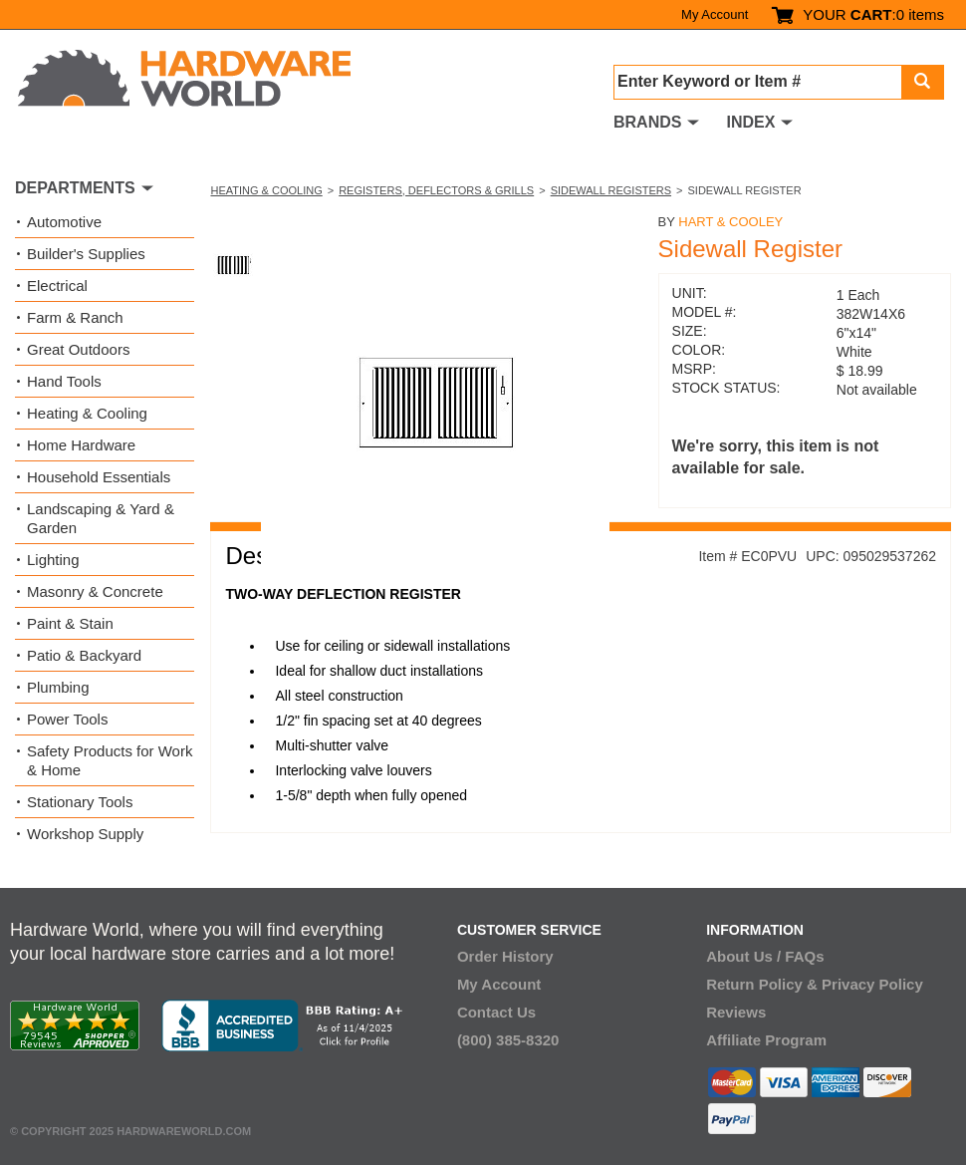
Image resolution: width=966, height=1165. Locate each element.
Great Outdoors (78, 349)
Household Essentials (98, 476)
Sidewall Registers (611, 190)
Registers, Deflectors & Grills (436, 190)
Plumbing (58, 687)
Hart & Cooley (730, 221)
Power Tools (67, 719)
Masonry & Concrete (95, 591)
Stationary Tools (79, 801)
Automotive (64, 221)
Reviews (736, 1012)
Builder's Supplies (86, 253)
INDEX (750, 122)
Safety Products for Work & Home (109, 760)
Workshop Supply (85, 833)
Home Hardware (81, 445)
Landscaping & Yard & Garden (100, 518)
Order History (505, 956)
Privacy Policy (872, 984)
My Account (714, 14)
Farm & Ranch (75, 317)
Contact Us (496, 1012)
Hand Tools (64, 381)
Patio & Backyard (84, 655)
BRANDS (647, 122)
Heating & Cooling (266, 190)
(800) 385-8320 (508, 1039)
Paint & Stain (70, 623)
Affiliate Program (766, 1039)
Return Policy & (762, 984)
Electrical (57, 285)
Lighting (53, 559)
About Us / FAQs (765, 956)
